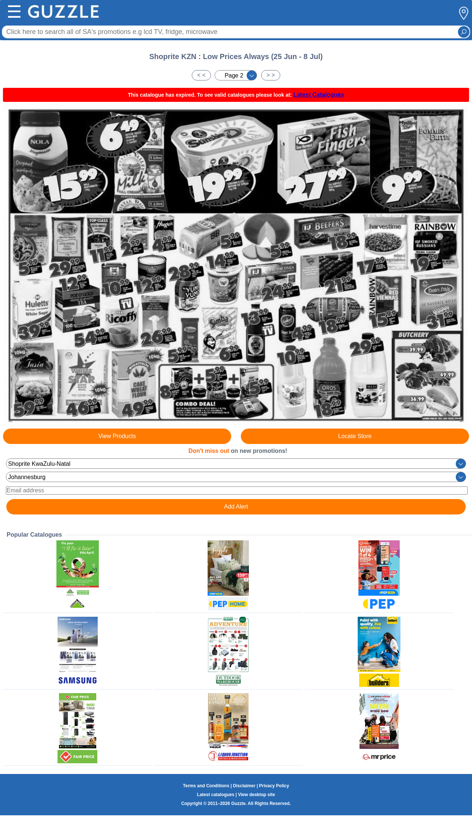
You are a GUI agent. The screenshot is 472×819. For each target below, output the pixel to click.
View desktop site (256, 794)
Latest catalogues (215, 794)
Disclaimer (244, 785)
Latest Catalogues (318, 95)
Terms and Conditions (206, 785)
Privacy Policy (274, 785)
